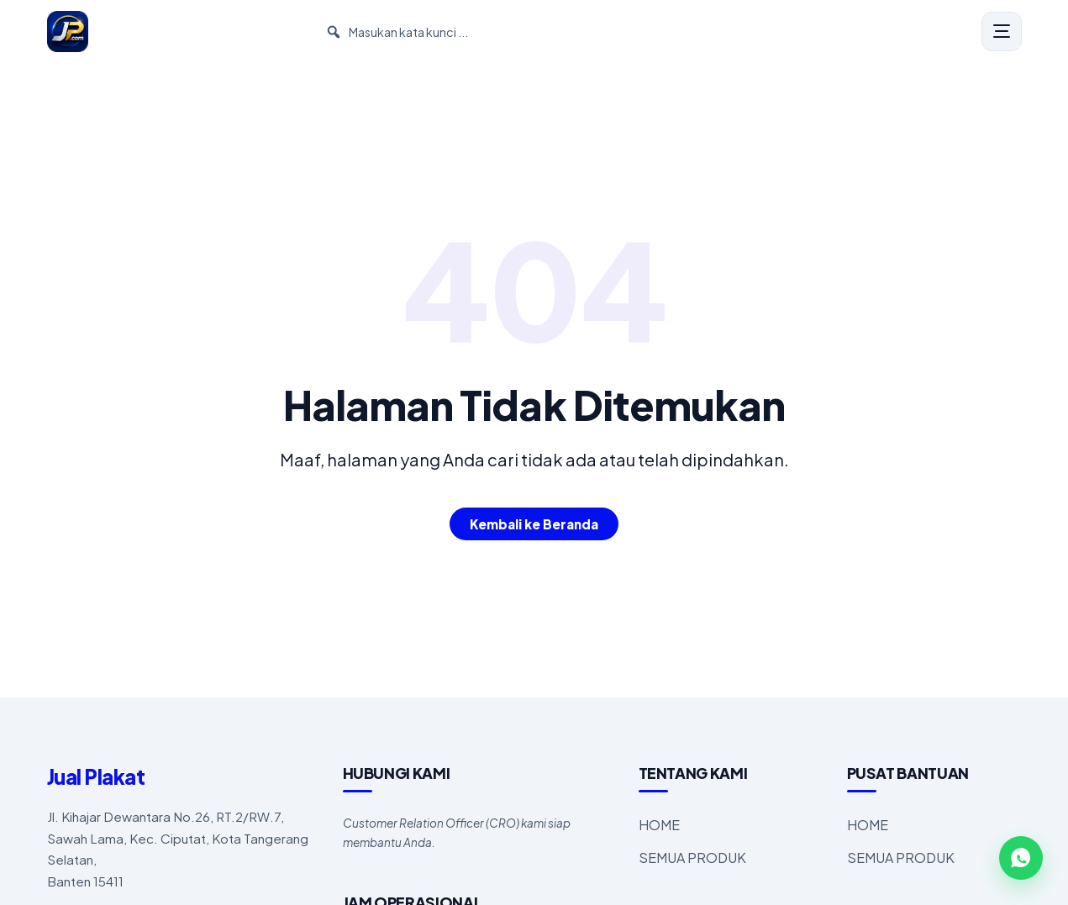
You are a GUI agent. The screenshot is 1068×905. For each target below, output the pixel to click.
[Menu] (1001, 32)
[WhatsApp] (1021, 858)
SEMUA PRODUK (692, 857)
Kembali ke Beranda (534, 524)
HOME (659, 825)
